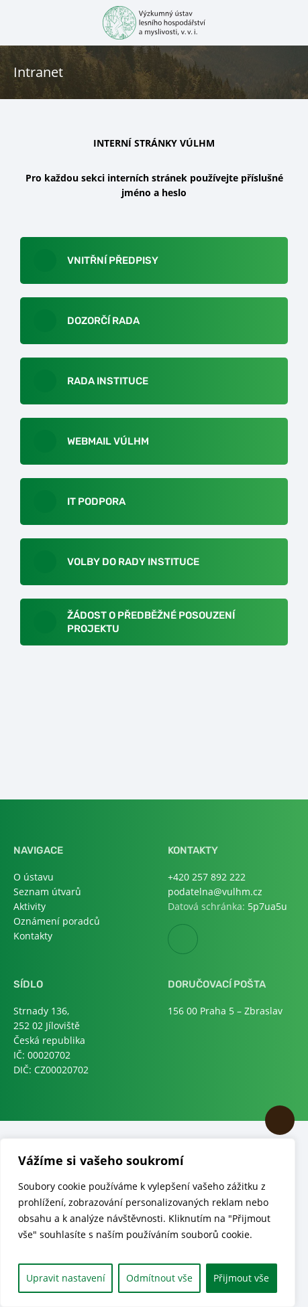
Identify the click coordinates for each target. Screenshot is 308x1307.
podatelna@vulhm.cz (215, 891)
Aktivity (29, 906)
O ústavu (33, 876)
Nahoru (280, 1120)
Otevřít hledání (286, 21)
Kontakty (32, 935)
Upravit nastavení (65, 1278)
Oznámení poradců (56, 921)
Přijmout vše (241, 1278)
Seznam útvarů (47, 891)
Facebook (197, 939)
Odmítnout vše (159, 1278)
